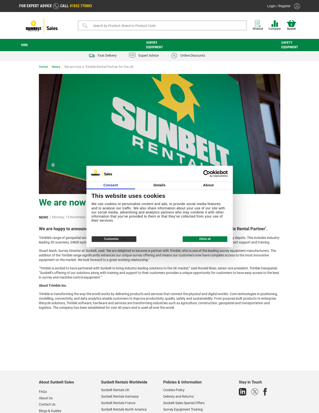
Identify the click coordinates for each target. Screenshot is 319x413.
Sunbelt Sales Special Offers (184, 403)
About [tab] (208, 185)
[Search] (162, 25)
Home (43, 67)
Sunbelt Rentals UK (115, 390)
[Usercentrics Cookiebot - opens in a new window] (207, 173)
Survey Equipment (154, 45)
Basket (291, 25)
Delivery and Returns (178, 396)
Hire (24, 45)
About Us (46, 398)
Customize (114, 239)
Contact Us (47, 404)
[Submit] (85, 25)
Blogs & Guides (50, 411)
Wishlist (258, 25)
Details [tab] (160, 185)
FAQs (43, 392)
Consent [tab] (110, 185)
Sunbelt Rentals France (118, 403)
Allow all (205, 239)
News (56, 67)
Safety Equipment (289, 45)
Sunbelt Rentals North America (124, 409)
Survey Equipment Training (183, 409)
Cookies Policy (174, 390)
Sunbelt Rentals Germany (120, 396)
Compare (275, 25)
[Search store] (164, 25)
